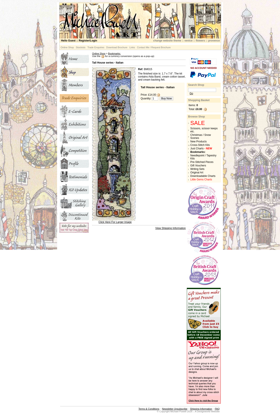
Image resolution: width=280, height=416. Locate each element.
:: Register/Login (79, 40)
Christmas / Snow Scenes (200, 136)
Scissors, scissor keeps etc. (204, 130)
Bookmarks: (114, 53)
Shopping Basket (199, 100)
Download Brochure (117, 47)
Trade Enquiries (96, 47)
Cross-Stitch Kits (200, 145)
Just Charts (201, 148)
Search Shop (196, 84)
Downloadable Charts (202, 176)
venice (188, 40)
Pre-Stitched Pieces (201, 162)
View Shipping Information (170, 228)
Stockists (81, 47)
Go (191, 93)
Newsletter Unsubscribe (174, 408)
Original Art (196, 172)
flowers (200, 40)
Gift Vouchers (198, 165)
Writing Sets (197, 169)
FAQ (217, 408)
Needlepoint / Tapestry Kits (203, 157)
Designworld (203, 411)
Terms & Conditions (148, 408)
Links (132, 47)
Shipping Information (201, 408)
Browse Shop (196, 116)
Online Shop (67, 47)
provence (214, 40)
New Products (198, 141)
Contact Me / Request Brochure (154, 47)
